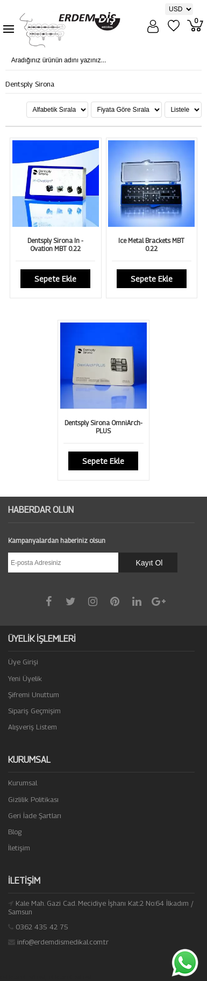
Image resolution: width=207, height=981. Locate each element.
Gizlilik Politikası (33, 799)
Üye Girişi (23, 661)
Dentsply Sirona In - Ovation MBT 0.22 (55, 245)
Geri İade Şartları (34, 815)
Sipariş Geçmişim (34, 710)
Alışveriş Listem (32, 726)
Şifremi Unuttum (33, 694)
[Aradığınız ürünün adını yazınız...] (92, 60)
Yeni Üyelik (25, 678)
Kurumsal (22, 782)
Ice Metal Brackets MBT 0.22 (151, 245)
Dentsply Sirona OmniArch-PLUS (103, 427)
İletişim (19, 847)
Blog (15, 831)
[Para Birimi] (179, 9)
